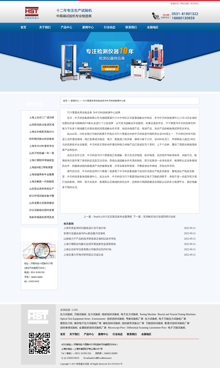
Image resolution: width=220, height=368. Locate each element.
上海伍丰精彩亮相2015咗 (41, 134)
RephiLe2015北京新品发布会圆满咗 (113, 216)
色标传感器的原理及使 (41, 217)
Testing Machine (148, 314)
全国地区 (152, 27)
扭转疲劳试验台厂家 (133, 323)
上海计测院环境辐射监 (41, 160)
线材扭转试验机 (110, 314)
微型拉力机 (66, 323)
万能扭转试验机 (154, 323)
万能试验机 (80, 314)
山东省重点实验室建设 (41, 203)
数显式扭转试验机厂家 (177, 323)
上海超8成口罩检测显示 (41, 170)
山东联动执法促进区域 (41, 124)
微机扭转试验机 (111, 323)
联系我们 (195, 3)
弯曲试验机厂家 (134, 318)
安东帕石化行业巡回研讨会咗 (159, 216)
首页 (23, 27)
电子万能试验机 (176, 327)
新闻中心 (88, 27)
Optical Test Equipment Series (75, 318)
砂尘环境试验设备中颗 (41, 195)
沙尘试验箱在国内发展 (41, 210)
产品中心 (66, 27)
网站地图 (184, 3)
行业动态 (109, 27)
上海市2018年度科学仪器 (41, 148)
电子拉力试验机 (129, 314)
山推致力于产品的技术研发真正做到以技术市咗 (90, 238)
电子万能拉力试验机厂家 (172, 318)
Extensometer (99, 318)
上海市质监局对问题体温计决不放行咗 (85, 228)
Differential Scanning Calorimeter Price (147, 327)
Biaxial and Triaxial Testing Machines (177, 314)
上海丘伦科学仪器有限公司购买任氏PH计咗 (88, 249)
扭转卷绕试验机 (69, 327)
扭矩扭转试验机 (116, 318)
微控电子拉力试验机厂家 (88, 323)
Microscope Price (116, 327)
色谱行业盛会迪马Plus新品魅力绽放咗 (84, 233)
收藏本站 (174, 3)
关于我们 (45, 27)
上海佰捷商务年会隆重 (41, 174)
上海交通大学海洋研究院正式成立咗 (83, 254)
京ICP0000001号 (115, 364)
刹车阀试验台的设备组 (41, 139)
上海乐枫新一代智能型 (41, 181)
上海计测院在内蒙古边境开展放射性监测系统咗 (90, 244)
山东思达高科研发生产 (41, 188)
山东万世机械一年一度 (41, 153)
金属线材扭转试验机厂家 (93, 327)
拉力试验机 (66, 314)
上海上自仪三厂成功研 (41, 117)
